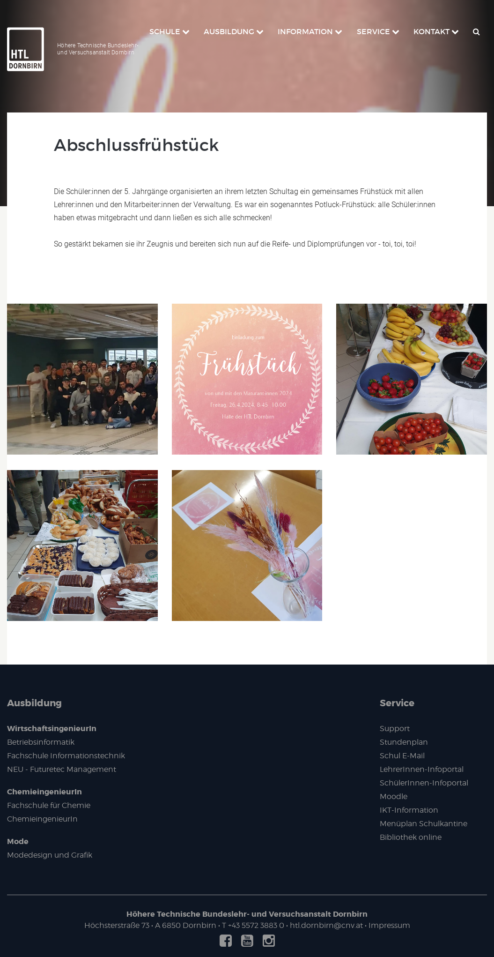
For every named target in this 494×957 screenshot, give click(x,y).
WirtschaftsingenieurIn (51, 728)
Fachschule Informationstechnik (66, 755)
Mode (18, 841)
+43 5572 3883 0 (256, 925)
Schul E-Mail (402, 755)
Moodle (393, 796)
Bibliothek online (411, 837)
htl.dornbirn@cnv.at (326, 925)
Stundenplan (404, 742)
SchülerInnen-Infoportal (424, 782)
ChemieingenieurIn (44, 792)
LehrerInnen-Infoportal (422, 769)
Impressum (389, 925)
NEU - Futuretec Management (61, 769)
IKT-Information (409, 810)
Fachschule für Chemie (48, 805)
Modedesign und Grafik (49, 855)
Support (395, 728)
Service (397, 703)
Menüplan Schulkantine (423, 823)
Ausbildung (34, 703)
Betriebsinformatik (40, 742)
